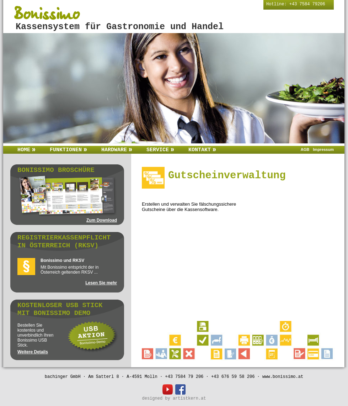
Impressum (323, 149)
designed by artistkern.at (174, 398)
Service (160, 150)
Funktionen (68, 150)
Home (26, 150)
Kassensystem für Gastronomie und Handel (120, 27)
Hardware (116, 150)
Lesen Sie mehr (101, 282)
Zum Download (101, 220)
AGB (305, 149)
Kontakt (202, 150)
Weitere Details (32, 351)
